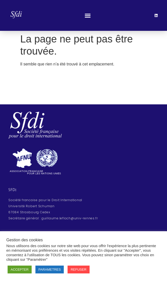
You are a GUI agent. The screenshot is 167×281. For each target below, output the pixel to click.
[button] (87, 15)
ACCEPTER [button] (20, 269)
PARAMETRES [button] (49, 269)
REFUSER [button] (78, 269)
